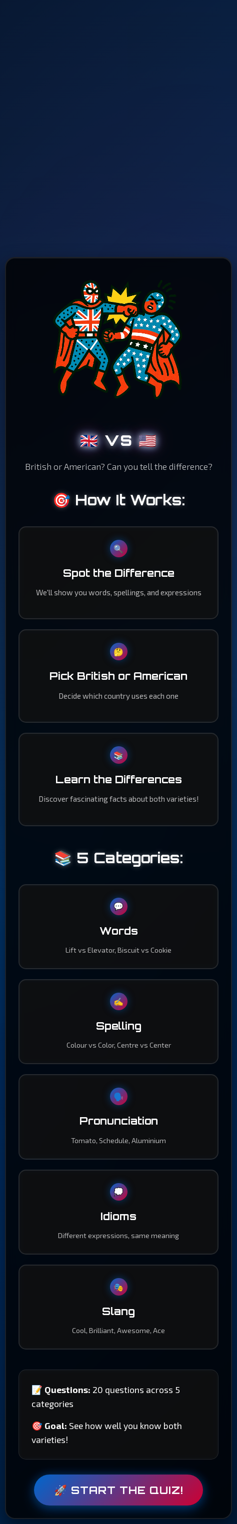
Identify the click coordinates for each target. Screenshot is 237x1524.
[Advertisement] (118, 128)
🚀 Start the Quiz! (118, 1490)
